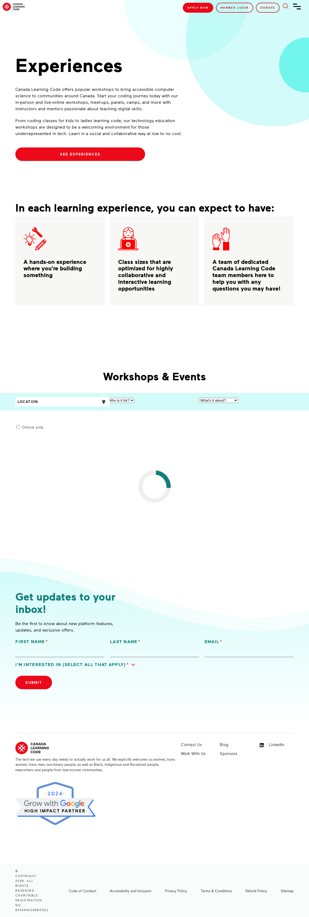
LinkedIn (272, 744)
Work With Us (193, 753)
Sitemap (287, 891)
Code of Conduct (82, 891)
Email (213, 641)
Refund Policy (256, 891)
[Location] (62, 401)
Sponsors (228, 753)
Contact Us (191, 744)
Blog (224, 744)
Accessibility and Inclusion (130, 891)
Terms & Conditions (216, 891)
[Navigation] (297, 9)
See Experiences (80, 154)
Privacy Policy (176, 891)
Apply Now (198, 7)
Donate (267, 7)
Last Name (125, 641)
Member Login (235, 7)
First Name (31, 641)
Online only (33, 427)
